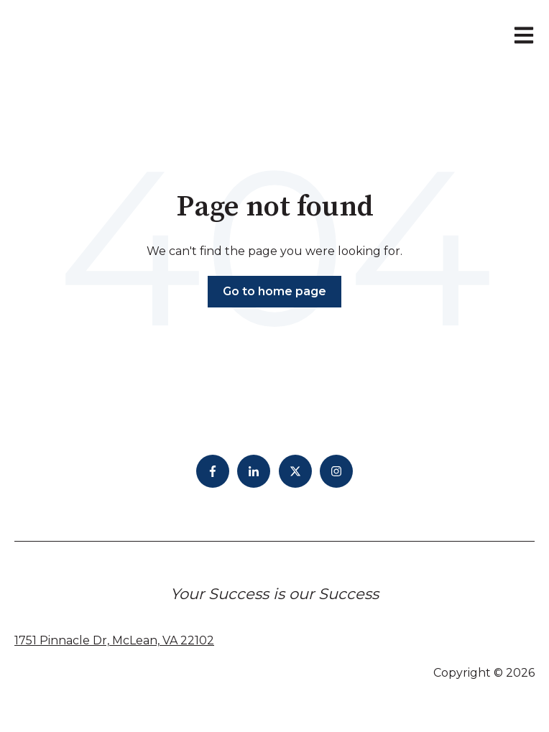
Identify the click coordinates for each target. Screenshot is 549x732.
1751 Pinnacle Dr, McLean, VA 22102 (114, 640)
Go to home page (274, 291)
